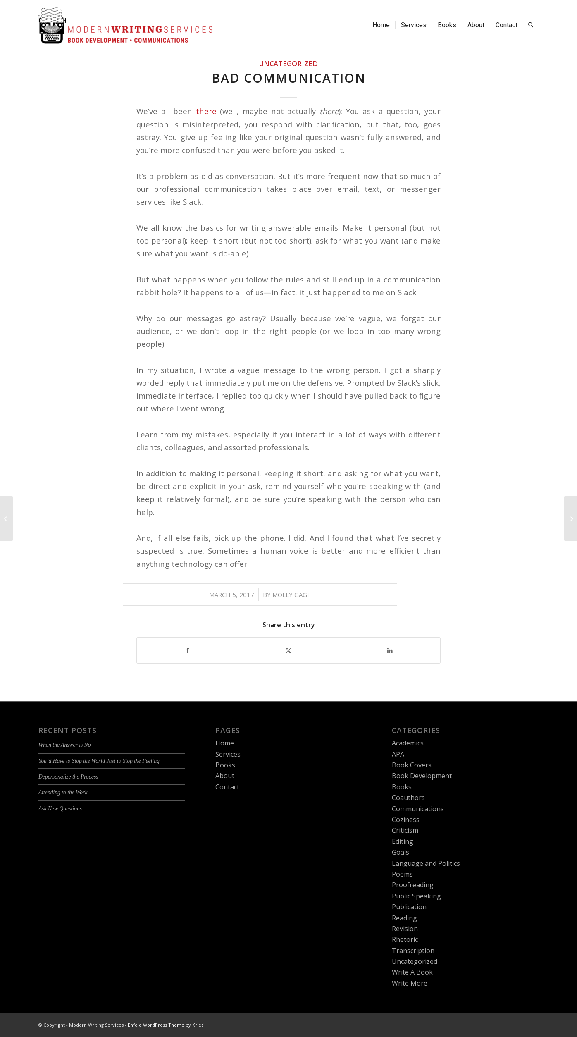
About (224, 775)
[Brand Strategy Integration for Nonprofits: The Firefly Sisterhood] (570, 518)
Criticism (405, 830)
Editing (402, 841)
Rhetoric (405, 939)
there (206, 111)
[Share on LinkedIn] (389, 650)
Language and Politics (426, 863)
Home (224, 743)
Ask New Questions (60, 808)
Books (225, 764)
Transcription (413, 950)
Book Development (422, 775)
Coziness (406, 819)
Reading (404, 917)
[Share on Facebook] (187, 650)
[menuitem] (381, 25)
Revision (405, 928)
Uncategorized (288, 63)
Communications (418, 808)
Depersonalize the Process (68, 777)
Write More (409, 983)
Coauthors (408, 797)
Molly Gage (291, 594)
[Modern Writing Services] (125, 25)
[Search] (531, 25)
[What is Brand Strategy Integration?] (6, 518)
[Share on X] (288, 650)
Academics (408, 743)
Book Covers (412, 764)
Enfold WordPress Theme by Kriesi (166, 1025)
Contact (227, 786)
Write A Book (412, 972)
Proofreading (413, 884)
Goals (400, 852)
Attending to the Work (62, 792)
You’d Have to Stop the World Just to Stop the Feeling (99, 761)
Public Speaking (416, 896)
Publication (409, 906)
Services (228, 754)
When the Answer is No (64, 745)
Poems (402, 874)
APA (398, 754)
